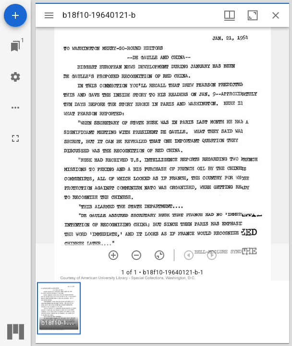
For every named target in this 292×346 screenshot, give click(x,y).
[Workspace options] (15, 107)
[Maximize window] (252, 15)
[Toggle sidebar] (49, 15)
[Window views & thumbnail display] (229, 15)
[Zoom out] (136, 255)
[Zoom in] (113, 255)
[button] (58, 308)
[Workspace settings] (15, 76)
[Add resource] (15, 15)
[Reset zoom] (159, 255)
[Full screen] (15, 138)
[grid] (162, 312)
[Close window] (275, 15)
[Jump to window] (15, 46)
